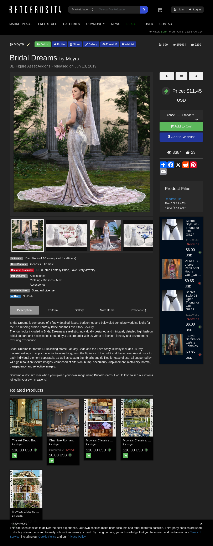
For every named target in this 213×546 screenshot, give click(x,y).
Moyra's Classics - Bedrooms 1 (107, 440)
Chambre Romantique (64, 440)
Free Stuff (47, 24)
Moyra (72, 58)
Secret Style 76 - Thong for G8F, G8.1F (192, 227)
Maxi (59, 280)
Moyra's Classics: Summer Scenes (147, 440)
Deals (131, 24)
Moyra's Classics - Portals (30, 511)
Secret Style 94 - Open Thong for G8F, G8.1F (192, 300)
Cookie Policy (47, 536)
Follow (42, 44)
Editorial (53, 310)
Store (75, 44)
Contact (166, 24)
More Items (107, 310)
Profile (59, 44)
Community (95, 24)
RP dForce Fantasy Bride (52, 270)
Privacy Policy (76, 536)
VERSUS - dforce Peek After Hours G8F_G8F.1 (193, 267)
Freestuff (110, 44)
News (115, 24)
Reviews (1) (138, 310)
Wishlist (128, 44)
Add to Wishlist (181, 137)
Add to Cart (181, 126)
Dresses (48, 280)
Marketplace (20, 24)
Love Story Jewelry (83, 270)
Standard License (43, 290)
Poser (147, 24)
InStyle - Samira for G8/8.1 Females (193, 341)
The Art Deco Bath (25, 440)
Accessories (37, 275)
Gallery (91, 44)
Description (24, 310)
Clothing (35, 280)
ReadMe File (173, 199)
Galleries (71, 24)
